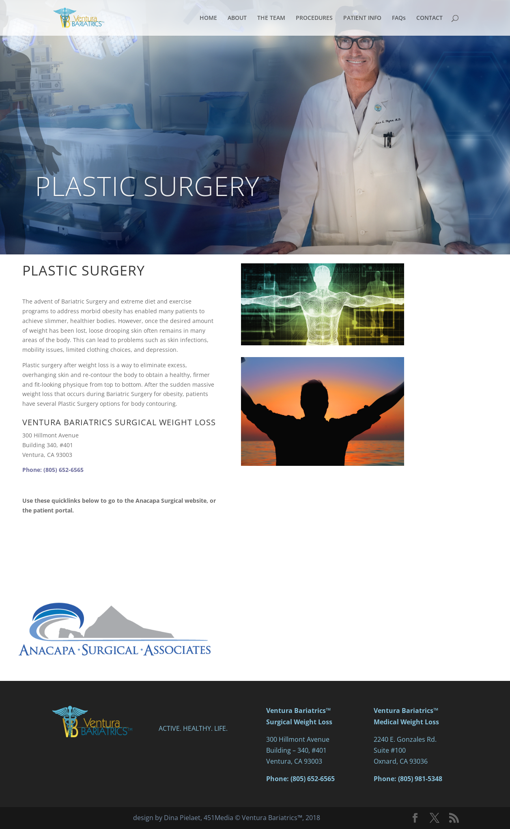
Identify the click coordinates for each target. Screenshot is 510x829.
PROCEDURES (314, 18)
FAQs (399, 18)
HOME (208, 18)
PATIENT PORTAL (115, 569)
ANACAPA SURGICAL (115, 537)
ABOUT (237, 18)
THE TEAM (271, 18)
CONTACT (429, 18)
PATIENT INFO (362, 18)
